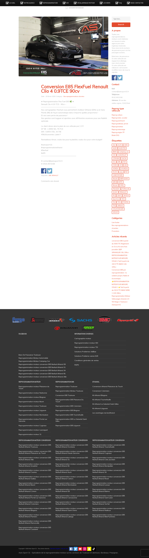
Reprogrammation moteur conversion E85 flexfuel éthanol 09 (72, 490)
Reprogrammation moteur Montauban (33, 415)
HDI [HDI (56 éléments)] (125, 165)
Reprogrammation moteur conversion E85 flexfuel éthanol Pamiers (35, 516)
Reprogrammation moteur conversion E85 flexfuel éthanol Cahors (72, 478)
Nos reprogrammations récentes (73, 96)
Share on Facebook (43, 170)
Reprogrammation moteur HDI (86, 343)
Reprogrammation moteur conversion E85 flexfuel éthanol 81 (72, 465)
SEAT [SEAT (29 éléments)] (119, 195)
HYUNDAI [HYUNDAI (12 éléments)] (124, 168)
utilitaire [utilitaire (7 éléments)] (120, 205)
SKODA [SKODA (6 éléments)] (126, 195)
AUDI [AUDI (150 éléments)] (115, 148)
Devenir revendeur (76, 8)
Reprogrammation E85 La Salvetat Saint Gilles (71, 420)
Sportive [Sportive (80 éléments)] (116, 199)
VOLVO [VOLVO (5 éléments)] (115, 212)
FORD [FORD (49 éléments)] (115, 165)
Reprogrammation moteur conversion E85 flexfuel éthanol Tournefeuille (108, 446)
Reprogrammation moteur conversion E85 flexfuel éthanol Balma (108, 490)
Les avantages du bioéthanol (103, 413)
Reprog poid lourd (118, 121)
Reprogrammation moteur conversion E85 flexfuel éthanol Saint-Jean (108, 497)
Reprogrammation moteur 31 (30, 434)
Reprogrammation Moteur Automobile (33, 358)
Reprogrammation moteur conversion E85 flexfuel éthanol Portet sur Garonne (35, 497)
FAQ (120, 3)
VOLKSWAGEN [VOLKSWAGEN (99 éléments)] (118, 209)
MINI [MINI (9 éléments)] (114, 182)
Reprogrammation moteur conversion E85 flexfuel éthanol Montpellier (108, 465)
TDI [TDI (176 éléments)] (114, 202)
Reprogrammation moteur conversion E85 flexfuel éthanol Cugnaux (108, 452)
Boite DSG (115, 135)
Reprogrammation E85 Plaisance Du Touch (69, 401)
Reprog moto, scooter (119, 118)
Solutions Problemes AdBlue (85, 352)
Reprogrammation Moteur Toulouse (69, 391)
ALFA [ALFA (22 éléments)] (120, 145)
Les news (106, 3)
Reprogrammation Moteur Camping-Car (34, 361)
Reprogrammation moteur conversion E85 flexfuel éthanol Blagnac (35, 509)
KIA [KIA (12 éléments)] (126, 172)
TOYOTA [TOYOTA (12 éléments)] (126, 202)
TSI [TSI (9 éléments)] (114, 205)
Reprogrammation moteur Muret (31, 402)
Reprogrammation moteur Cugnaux (32, 425)
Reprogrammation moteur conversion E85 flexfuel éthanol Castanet (35, 528)
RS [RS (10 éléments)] (114, 195)
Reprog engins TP (118, 132)
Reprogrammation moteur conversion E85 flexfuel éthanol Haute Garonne (72, 452)
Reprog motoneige (118, 129)
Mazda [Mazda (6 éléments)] (115, 179)
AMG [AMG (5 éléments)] (126, 145)
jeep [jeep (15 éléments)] (121, 172)
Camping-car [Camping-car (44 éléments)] (124, 152)
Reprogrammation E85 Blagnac (68, 410)
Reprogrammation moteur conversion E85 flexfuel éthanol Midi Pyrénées (108, 516)
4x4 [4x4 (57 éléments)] (114, 145)
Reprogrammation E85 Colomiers (68, 406)
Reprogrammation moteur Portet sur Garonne (33, 420)
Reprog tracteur (117, 126)
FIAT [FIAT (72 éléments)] (124, 162)
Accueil (12, 3)
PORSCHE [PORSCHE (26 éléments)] (125, 189)
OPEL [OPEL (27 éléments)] (122, 185)
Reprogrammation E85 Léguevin (68, 425)
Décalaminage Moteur (86, 3)
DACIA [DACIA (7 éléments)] (124, 158)
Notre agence (29, 3)
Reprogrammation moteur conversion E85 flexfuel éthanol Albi (35, 459)
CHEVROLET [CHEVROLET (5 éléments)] (122, 155)
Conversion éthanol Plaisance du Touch (107, 386)
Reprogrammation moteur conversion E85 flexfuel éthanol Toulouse (35, 446)
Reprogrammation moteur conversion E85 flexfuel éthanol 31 (72, 459)
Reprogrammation (50, 3)
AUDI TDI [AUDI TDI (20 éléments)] (122, 148)
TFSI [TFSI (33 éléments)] (119, 202)
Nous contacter (136, 3)
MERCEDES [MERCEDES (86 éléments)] (124, 179)
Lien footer (115, 222)
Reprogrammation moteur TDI (86, 347)
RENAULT (55, 175)
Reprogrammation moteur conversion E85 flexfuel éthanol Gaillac (35, 478)
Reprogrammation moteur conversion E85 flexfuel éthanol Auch (72, 471)
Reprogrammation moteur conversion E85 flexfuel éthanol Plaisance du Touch (35, 452)
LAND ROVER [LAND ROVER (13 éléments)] (117, 175)
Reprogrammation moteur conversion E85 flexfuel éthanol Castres (35, 471)
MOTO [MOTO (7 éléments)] (120, 182)
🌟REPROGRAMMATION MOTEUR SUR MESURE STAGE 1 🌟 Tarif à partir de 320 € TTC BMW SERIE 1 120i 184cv (121, 287)
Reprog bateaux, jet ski (120, 124)
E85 (67, 3)
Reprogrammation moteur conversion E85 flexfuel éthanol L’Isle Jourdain (108, 459)
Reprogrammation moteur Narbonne (33, 393)
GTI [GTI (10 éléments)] (120, 165)
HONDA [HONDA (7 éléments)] (116, 168)
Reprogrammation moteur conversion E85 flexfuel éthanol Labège (72, 516)
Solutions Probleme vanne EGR (86, 356)
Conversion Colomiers (100, 391)
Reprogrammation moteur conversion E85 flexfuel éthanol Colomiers (35, 503)
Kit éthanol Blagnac (99, 395)
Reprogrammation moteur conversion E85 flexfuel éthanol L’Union (35, 490)
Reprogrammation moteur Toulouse (32, 406)
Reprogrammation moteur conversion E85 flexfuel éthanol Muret (35, 484)
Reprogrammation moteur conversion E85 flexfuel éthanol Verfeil (108, 503)
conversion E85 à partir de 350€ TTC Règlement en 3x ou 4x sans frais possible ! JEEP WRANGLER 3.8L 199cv (120, 246)
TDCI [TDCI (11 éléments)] (123, 199)
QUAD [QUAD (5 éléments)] (115, 192)
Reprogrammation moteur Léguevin (32, 410)
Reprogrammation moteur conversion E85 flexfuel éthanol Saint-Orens (72, 509)
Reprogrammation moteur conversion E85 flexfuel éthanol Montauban (72, 484)
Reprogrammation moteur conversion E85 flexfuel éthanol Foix (72, 503)
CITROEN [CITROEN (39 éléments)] (116, 158)
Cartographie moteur (82, 338)
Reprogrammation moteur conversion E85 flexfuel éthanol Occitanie (72, 446)
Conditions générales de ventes (86, 360)
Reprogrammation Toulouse (66, 386)
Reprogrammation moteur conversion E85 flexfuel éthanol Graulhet (35, 465)
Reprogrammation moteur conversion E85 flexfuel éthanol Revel (108, 478)
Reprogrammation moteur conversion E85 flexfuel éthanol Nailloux (108, 509)
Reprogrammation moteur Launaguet (33, 430)
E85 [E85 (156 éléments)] (119, 162)
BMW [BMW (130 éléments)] (115, 152)
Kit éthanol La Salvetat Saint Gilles (105, 404)
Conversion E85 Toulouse (65, 395)
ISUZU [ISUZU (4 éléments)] (115, 172)
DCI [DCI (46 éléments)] (114, 162)
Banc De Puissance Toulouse (30, 355)
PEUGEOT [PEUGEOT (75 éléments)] (116, 189)
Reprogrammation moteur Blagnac (32, 397)
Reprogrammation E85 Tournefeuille (69, 415)
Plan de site (64, 548)
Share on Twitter (49, 170)
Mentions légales (55, 548)
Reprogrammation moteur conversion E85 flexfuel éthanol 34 (108, 471)
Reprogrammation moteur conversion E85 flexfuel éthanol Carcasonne (72, 497)
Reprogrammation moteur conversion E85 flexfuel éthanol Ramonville (35, 522)
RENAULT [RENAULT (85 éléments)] (123, 192)
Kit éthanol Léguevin (100, 408)
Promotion (115, 231)
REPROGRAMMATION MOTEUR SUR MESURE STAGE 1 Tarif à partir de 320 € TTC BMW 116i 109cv (120, 261)
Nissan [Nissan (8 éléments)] (115, 185)
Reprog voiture (117, 115)
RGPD (76, 365)
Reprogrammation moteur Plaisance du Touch (34, 387)
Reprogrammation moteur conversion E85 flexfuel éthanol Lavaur (108, 484)
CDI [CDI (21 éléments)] (114, 155)
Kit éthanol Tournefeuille (101, 400)
